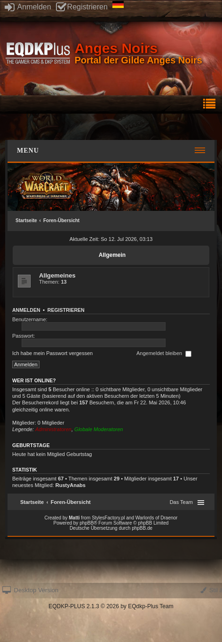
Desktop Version (30, 590)
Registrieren (82, 7)
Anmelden (28, 7)
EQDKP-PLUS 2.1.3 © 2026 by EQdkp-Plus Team (110, 606)
